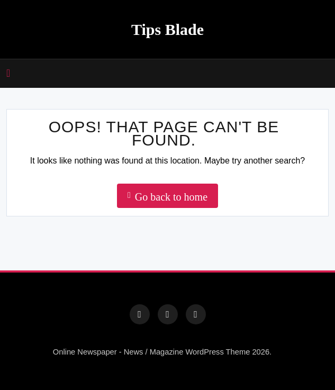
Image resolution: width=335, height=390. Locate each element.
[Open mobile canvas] (8, 73)
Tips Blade (167, 29)
